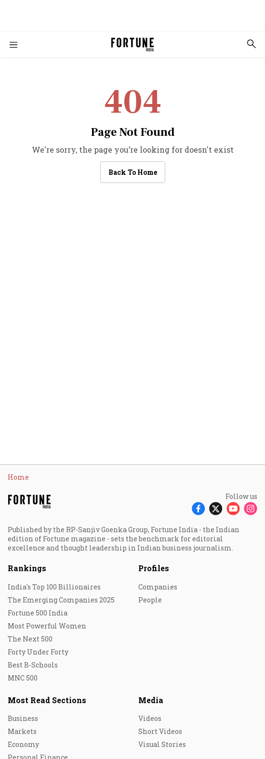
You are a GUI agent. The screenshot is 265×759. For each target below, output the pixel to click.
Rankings (27, 568)
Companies (157, 586)
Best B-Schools (33, 664)
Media (150, 700)
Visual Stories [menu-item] (162, 744)
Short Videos (160, 731)
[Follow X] (216, 508)
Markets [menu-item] (22, 731)
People (150, 599)
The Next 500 (30, 638)
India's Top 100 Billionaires (54, 586)
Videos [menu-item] (149, 718)
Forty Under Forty (38, 651)
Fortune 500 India (37, 612)
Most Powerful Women (47, 625)
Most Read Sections (47, 700)
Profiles (153, 568)
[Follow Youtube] (233, 508)
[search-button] (251, 44)
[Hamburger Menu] (13, 45)
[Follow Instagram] (250, 508)
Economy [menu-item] (23, 744)
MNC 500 (23, 677)
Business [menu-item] (23, 718)
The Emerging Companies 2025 (61, 599)
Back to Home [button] (132, 172)
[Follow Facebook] (198, 508)
